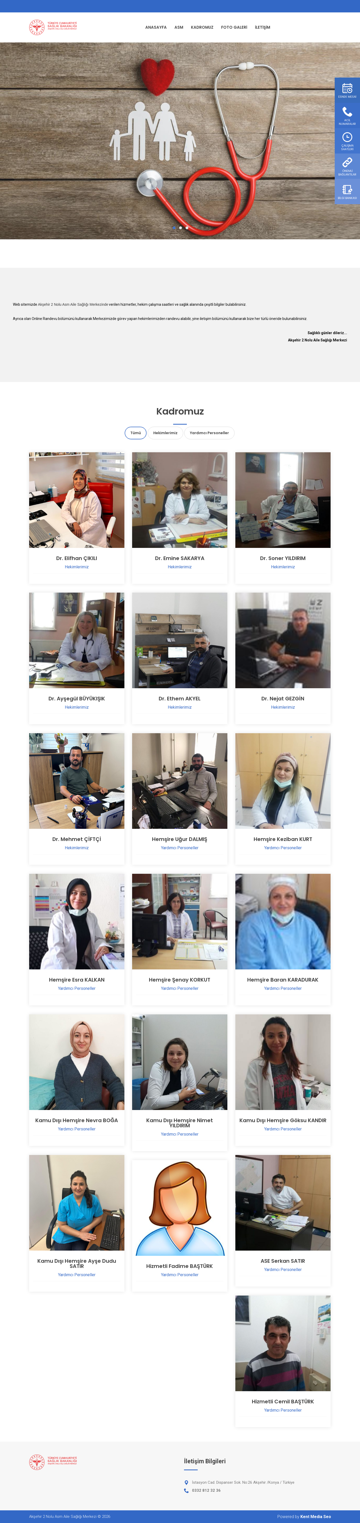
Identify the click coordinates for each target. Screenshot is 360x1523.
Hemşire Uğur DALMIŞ (179, 839)
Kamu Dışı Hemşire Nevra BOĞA (76, 1120)
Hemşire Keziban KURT (283, 839)
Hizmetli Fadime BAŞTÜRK (179, 1266)
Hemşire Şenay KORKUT (179, 979)
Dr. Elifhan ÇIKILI (76, 558)
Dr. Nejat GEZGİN (282, 698)
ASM (178, 27)
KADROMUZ (202, 27)
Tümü (135, 432)
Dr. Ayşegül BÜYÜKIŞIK (77, 698)
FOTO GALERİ (234, 27)
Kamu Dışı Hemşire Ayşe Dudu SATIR (76, 1263)
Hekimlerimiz (165, 432)
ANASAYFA (156, 27)
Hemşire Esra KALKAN (77, 979)
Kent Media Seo (315, 1516)
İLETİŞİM (262, 27)
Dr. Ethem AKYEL (180, 698)
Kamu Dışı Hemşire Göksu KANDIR (282, 1120)
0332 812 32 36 (206, 1490)
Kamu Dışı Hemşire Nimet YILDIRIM (179, 1123)
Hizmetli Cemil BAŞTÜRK (283, 1401)
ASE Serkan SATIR (283, 1261)
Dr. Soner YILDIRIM (283, 558)
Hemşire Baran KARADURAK (282, 979)
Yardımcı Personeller (209, 432)
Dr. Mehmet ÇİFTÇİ (76, 839)
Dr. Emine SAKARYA (179, 558)
